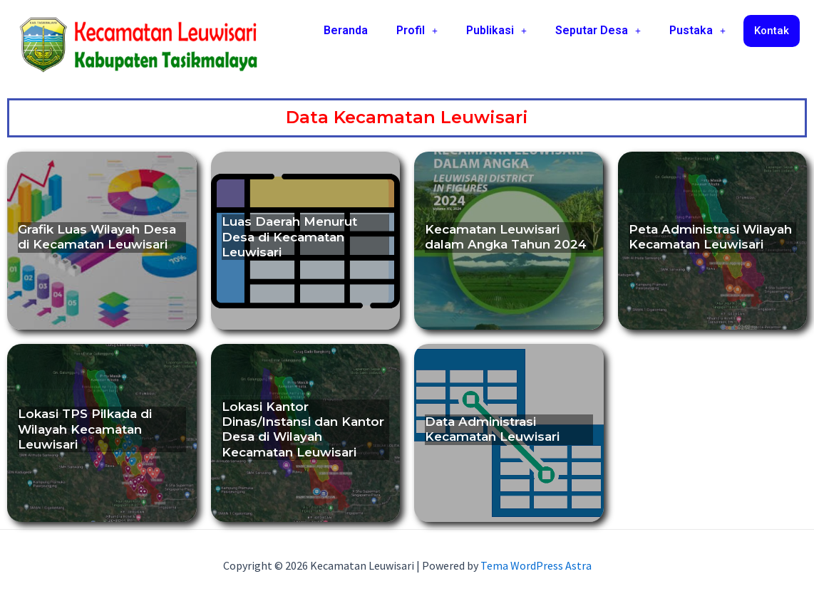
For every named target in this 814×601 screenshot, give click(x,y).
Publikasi (496, 30)
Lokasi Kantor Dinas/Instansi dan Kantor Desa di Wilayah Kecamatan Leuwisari (303, 429)
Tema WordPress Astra (536, 565)
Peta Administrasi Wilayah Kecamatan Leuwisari (710, 236)
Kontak (771, 30)
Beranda (346, 30)
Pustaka (697, 30)
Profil (417, 30)
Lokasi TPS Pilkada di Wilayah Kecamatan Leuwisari (85, 429)
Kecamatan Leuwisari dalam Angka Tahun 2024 (506, 236)
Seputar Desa (598, 30)
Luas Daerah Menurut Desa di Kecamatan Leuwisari (289, 236)
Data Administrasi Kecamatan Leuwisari (492, 429)
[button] (417, 30)
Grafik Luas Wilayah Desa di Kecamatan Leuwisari (97, 236)
